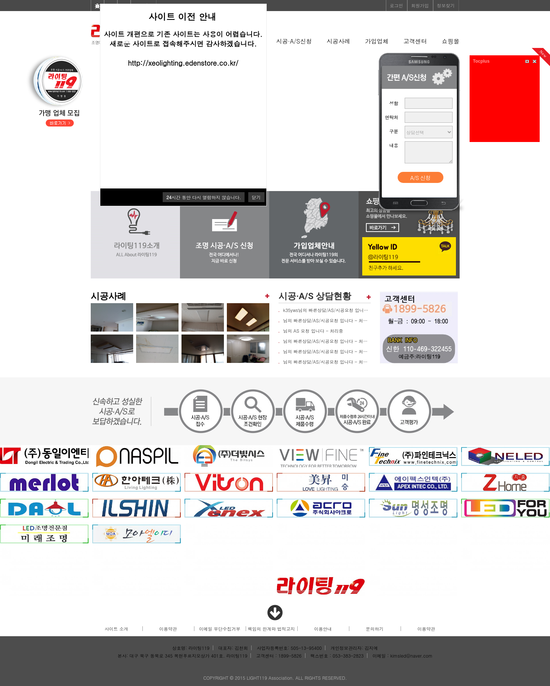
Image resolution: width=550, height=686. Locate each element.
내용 (393, 145)
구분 (393, 131)
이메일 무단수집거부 (219, 629)
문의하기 (375, 629)
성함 (393, 103)
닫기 (256, 197)
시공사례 (338, 41)
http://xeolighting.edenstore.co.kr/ (183, 62)
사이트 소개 (116, 629)
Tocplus (481, 61)
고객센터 (415, 41)
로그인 (396, 5)
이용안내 (323, 629)
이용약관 (168, 629)
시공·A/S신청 (294, 41)
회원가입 (420, 5)
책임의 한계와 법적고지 (271, 629)
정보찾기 (446, 5)
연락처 (391, 117)
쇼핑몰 (451, 41)
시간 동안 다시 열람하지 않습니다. (203, 197)
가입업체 (377, 41)
